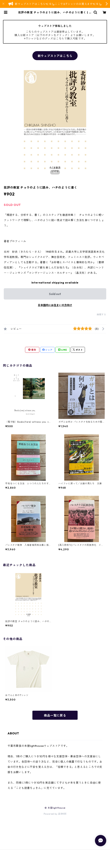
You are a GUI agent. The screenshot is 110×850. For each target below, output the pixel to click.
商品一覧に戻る (55, 715)
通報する (101, 314)
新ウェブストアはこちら (55, 56)
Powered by (55, 813)
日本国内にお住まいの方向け (55, 305)
